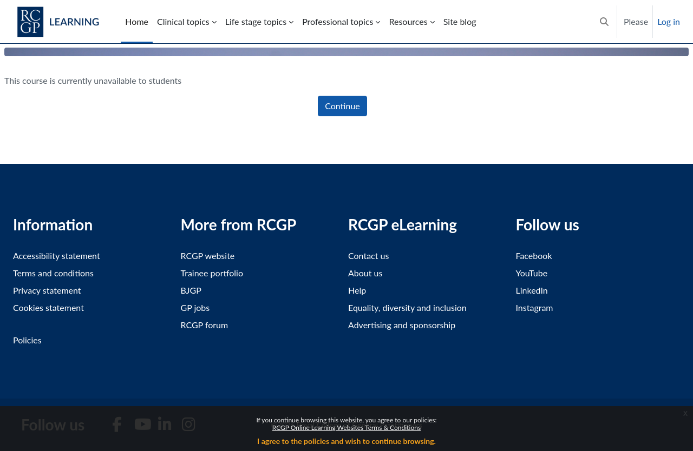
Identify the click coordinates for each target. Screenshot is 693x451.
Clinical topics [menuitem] (183, 21)
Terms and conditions (53, 273)
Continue (342, 106)
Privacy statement (47, 290)
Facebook (534, 255)
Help (357, 290)
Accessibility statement (56, 255)
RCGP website (208, 255)
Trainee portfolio (212, 273)
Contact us (368, 255)
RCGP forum (204, 325)
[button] (604, 21)
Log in (668, 21)
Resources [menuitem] (408, 21)
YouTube (532, 273)
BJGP (191, 290)
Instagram (534, 307)
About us (365, 273)
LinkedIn (532, 290)
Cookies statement (48, 307)
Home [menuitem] (136, 21)
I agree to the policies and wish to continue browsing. (346, 441)
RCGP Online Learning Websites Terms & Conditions (346, 427)
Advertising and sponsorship (401, 325)
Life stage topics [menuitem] (255, 21)
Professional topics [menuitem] (337, 21)
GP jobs (195, 307)
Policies (27, 340)
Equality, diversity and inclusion (407, 307)
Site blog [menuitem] (459, 21)
